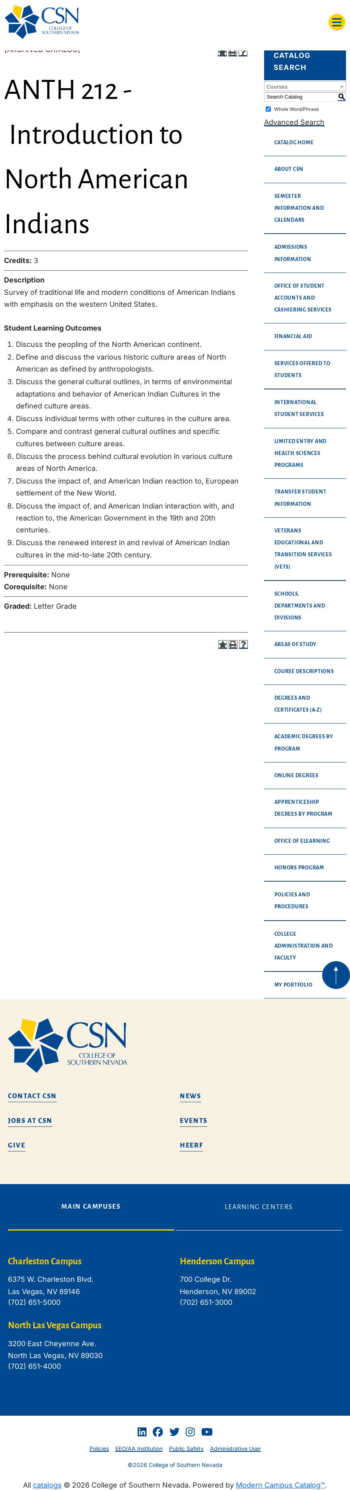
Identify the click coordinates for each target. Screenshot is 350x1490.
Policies (99, 1448)
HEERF (191, 1145)
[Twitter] (174, 1432)
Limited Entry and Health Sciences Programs (300, 453)
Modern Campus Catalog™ (280, 1485)
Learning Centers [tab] (259, 1207)
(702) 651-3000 (206, 1302)
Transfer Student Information (300, 498)
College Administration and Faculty (303, 946)
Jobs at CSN (30, 1120)
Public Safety (186, 1448)
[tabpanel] (175, 1320)
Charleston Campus (45, 1261)
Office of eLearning (302, 841)
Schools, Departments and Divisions (299, 606)
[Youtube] (207, 1432)
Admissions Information (292, 253)
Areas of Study (295, 644)
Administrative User (235, 1448)
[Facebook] (158, 1432)
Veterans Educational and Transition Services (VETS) (303, 549)
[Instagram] (190, 1432)
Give (16, 1145)
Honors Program (299, 868)
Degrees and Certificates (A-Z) (298, 704)
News (190, 1096)
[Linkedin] (142, 1432)
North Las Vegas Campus (54, 1325)
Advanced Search (294, 122)
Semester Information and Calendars (299, 208)
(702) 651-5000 (34, 1302)
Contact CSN (32, 1096)
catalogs (47, 1485)
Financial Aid (293, 336)
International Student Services (299, 408)
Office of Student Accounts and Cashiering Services (303, 298)
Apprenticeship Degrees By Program (303, 808)
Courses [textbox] (277, 86)
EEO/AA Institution (139, 1448)
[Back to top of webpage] (336, 975)
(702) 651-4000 (34, 1366)
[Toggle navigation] (337, 22)
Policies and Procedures (292, 900)
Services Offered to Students (302, 369)
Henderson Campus (217, 1261)
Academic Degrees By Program (303, 742)
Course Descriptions (304, 671)
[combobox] (305, 86)
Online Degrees (296, 775)
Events (194, 1120)
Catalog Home (294, 142)
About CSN (289, 169)
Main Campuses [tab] (91, 1206)
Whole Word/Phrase (296, 109)
